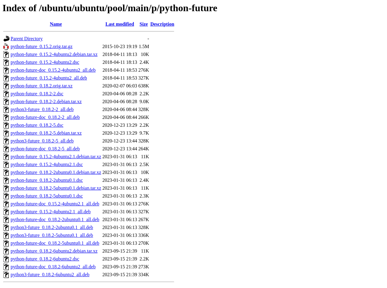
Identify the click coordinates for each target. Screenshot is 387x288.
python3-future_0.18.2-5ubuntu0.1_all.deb (52, 235)
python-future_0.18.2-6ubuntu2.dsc (45, 258)
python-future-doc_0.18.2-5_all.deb (45, 148)
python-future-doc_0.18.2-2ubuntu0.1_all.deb (55, 219)
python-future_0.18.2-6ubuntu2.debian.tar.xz (54, 251)
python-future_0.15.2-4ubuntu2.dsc (45, 62)
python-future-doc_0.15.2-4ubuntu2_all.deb (53, 70)
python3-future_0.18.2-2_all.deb (42, 109)
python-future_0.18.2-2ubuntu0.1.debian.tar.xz (56, 172)
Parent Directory (27, 38)
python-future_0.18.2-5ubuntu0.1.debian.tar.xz (56, 188)
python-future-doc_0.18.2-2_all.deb (45, 117)
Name (56, 24)
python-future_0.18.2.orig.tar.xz (42, 85)
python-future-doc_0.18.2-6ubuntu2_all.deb (53, 266)
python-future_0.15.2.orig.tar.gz (42, 46)
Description (162, 24)
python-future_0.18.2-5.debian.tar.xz (46, 133)
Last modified (120, 24)
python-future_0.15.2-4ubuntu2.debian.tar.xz (54, 54)
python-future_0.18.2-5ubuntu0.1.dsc (47, 195)
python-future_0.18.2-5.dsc (37, 125)
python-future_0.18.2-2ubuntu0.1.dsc (47, 180)
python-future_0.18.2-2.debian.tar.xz (46, 101)
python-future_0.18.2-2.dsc (37, 93)
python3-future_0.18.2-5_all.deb (42, 140)
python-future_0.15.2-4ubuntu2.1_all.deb (51, 211)
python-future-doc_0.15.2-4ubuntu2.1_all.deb (55, 203)
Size (144, 24)
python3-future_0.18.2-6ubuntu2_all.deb (50, 274)
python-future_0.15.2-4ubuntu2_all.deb (49, 77)
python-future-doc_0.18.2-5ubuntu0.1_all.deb (55, 243)
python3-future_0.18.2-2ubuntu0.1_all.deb (52, 227)
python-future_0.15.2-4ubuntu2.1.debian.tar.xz (56, 156)
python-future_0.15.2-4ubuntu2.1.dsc (47, 164)
